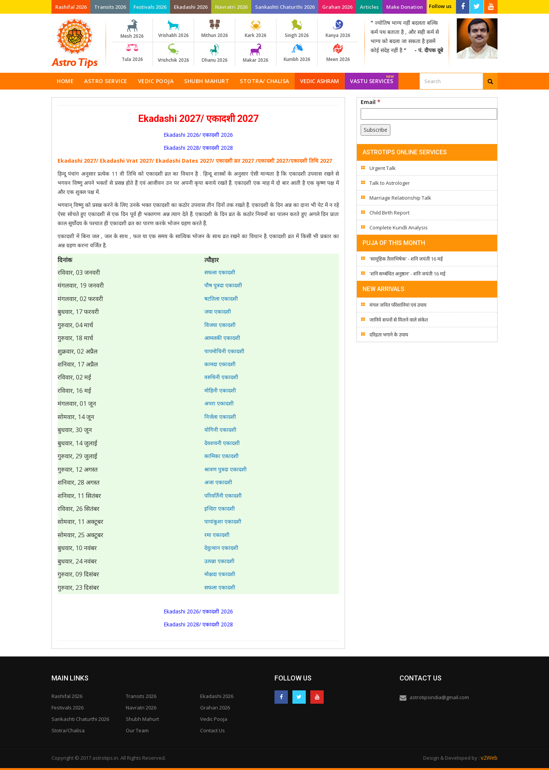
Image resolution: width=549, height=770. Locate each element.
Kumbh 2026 (296, 52)
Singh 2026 (296, 28)
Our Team (137, 730)
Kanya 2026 (338, 28)
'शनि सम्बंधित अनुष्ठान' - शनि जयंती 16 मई (407, 273)
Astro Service (105, 81)
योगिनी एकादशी (220, 429)
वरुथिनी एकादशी (221, 377)
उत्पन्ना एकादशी (219, 561)
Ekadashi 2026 (190, 7)
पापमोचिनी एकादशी (224, 351)
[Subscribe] (375, 130)
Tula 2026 (132, 52)
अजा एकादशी (218, 482)
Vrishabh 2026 (173, 28)
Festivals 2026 (149, 7)
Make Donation (404, 7)
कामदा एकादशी (220, 364)
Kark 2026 (255, 28)
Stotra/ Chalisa (264, 81)
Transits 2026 (110, 7)
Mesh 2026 (132, 29)
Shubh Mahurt (206, 81)
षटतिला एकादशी (221, 298)
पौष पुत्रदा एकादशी (223, 285)
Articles (369, 7)
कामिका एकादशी (221, 455)
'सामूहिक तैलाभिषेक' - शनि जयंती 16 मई (406, 258)
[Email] (429, 114)
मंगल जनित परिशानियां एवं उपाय (398, 304)
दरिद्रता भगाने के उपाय (388, 334)
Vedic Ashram (319, 81)
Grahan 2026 (337, 7)
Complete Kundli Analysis (398, 227)
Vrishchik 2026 (173, 53)
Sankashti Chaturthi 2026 (285, 7)
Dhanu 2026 (214, 53)
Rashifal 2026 (71, 7)
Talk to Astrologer (389, 182)
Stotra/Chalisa (68, 730)
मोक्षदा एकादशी (219, 574)
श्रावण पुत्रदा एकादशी (225, 469)
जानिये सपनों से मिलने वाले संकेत (398, 319)
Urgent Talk (382, 168)
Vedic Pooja (156, 81)
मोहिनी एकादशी (220, 390)
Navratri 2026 (231, 7)
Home (65, 81)
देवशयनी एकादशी (222, 443)
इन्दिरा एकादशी (219, 508)
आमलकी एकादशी (222, 337)
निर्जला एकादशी (220, 416)
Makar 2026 (255, 53)
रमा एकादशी (217, 534)
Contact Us (212, 730)
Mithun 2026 (214, 28)
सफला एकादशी (219, 272)
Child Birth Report (389, 212)
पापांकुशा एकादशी (222, 521)
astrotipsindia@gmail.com (439, 697)
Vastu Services (372, 79)
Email (370, 102)
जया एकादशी (217, 311)
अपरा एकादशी (219, 403)
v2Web (489, 757)
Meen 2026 (338, 52)
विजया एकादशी (220, 324)
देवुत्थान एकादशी (221, 547)
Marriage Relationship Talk (400, 197)
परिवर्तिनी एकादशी (223, 495)
